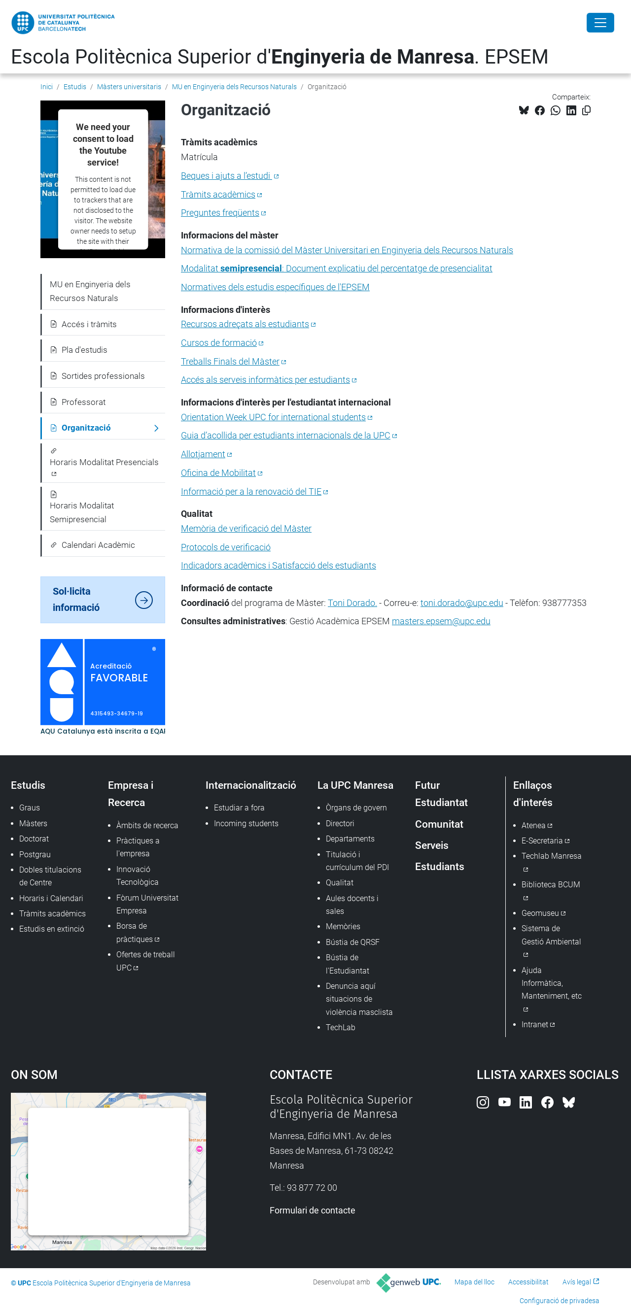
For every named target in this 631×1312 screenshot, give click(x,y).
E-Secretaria (542, 840)
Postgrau (35, 854)
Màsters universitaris (129, 87)
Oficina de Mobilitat (218, 473)
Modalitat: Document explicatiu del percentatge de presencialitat (336, 268)
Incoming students (246, 823)
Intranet (535, 1024)
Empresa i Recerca (130, 793)
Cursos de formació (219, 342)
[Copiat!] (586, 110)
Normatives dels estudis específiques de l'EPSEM (275, 287)
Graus (29, 807)
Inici (46, 87)
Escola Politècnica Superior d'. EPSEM (280, 56)
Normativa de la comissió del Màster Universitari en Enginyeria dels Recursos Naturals (347, 250)
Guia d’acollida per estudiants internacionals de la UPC (285, 435)
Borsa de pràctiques (134, 932)
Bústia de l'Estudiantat (347, 964)
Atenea (534, 825)
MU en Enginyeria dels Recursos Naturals (234, 87)
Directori (340, 823)
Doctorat (34, 838)
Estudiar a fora (239, 807)
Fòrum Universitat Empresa (147, 904)
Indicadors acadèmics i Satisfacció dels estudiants (278, 565)
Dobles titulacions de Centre (50, 876)
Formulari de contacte (312, 1210)
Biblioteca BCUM (551, 884)
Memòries (343, 926)
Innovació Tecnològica (137, 876)
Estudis (75, 87)
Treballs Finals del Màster (230, 361)
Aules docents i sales (352, 905)
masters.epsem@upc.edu (441, 621)
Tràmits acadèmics (218, 194)
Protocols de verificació (226, 547)
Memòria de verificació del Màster (246, 528)
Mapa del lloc (474, 1282)
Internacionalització (251, 785)
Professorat (77, 402)
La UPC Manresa (355, 785)
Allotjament (203, 454)
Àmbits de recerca (147, 825)
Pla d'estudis (78, 350)
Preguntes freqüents (220, 212)
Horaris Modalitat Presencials (104, 457)
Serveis (432, 845)
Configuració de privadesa (559, 1301)
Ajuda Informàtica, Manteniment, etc (552, 983)
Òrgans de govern (356, 807)
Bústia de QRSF (353, 942)
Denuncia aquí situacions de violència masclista (359, 999)
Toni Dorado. (352, 603)
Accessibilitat (528, 1282)
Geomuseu (540, 913)
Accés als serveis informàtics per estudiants (265, 379)
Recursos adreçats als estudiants (245, 324)
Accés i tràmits (83, 324)
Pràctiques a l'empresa (138, 847)
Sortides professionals (97, 376)
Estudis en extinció (51, 929)
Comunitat (439, 824)
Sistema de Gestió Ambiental (551, 935)
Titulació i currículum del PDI (357, 861)
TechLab (340, 1027)
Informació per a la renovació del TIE (251, 491)
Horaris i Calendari (51, 898)
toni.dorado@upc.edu (462, 603)
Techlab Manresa (552, 856)
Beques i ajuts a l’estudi (226, 175)
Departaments (350, 838)
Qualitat (339, 882)
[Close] (600, 23)
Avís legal (576, 1282)
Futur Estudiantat (441, 793)
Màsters (33, 823)
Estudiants (439, 866)
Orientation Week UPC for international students (273, 417)
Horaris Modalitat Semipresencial (82, 507)
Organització (80, 428)
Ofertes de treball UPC (145, 961)
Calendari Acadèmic (92, 545)
